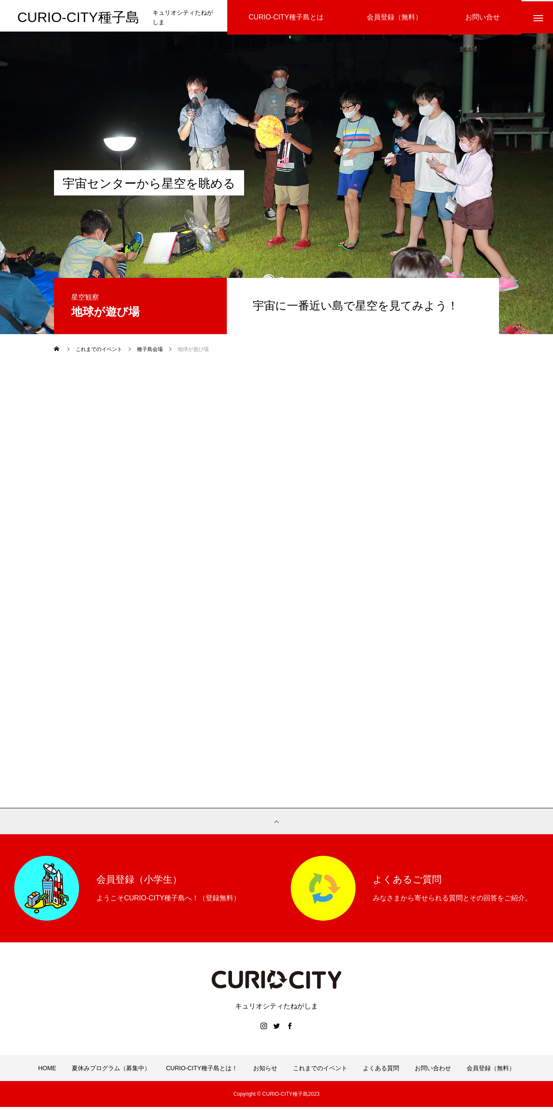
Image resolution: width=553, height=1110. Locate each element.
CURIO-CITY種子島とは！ (202, 1071)
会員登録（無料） (491, 1071)
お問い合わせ (433, 1071)
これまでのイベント (320, 1071)
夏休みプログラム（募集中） (111, 1071)
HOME (47, 1071)
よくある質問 (381, 1071)
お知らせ (265, 1071)
